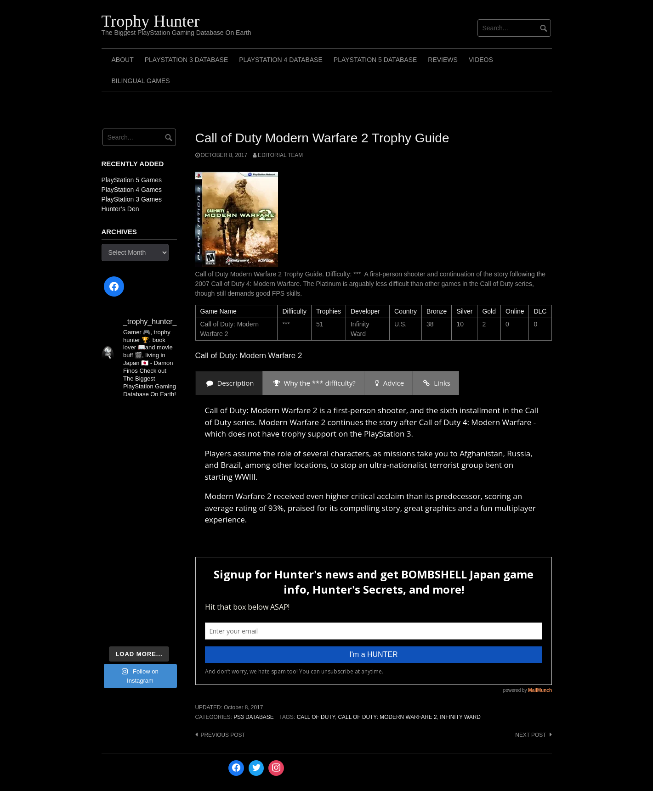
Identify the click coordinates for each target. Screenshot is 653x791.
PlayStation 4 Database (281, 59)
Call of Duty (316, 717)
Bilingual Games (141, 80)
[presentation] (229, 383)
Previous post (223, 735)
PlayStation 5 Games (132, 180)
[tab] (229, 383)
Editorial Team (280, 155)
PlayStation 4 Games (132, 189)
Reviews (443, 59)
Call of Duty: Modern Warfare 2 (387, 717)
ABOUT (123, 59)
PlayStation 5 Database (375, 59)
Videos (481, 59)
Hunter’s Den (120, 209)
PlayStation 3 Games (132, 199)
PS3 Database (253, 717)
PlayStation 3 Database (186, 59)
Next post (530, 735)
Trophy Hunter (151, 21)
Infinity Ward (460, 717)
